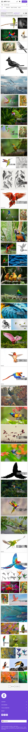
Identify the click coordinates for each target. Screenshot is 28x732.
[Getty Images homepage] (7, 1)
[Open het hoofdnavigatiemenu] (2, 2)
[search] (2, 4)
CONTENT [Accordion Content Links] (14, 701)
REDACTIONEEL (14, 7)
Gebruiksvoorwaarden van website (7, 726)
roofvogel (4, 10)
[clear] (27, 4)
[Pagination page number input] (10, 686)
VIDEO (19, 7)
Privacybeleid (6, 727)
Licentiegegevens (12, 727)
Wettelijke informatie (19, 727)
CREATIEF (8, 7)
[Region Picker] (14, 721)
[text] (14, 5)
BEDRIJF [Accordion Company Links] (14, 710)
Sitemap (25, 727)
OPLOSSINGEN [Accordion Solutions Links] (14, 704)
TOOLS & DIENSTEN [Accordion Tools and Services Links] (14, 707)
